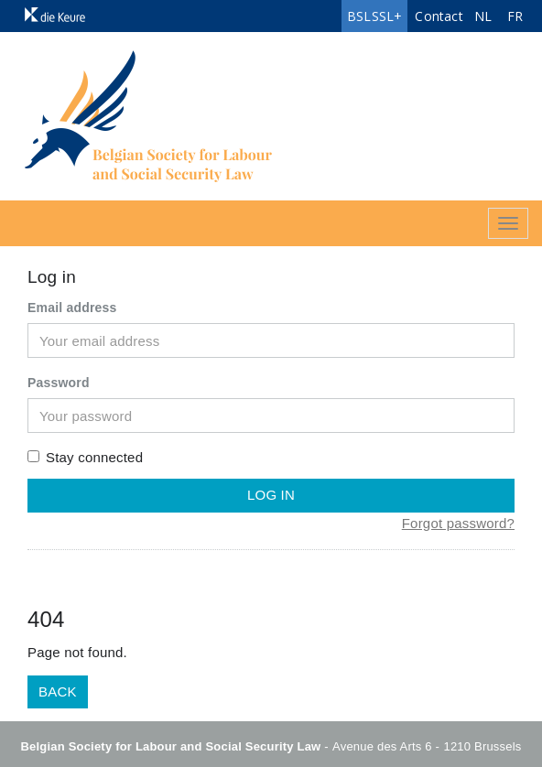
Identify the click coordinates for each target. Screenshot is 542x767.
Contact (438, 16)
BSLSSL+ (374, 16)
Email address (72, 307)
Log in (271, 494)
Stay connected (85, 457)
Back (57, 691)
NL (483, 16)
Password (58, 382)
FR (515, 16)
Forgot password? (458, 523)
